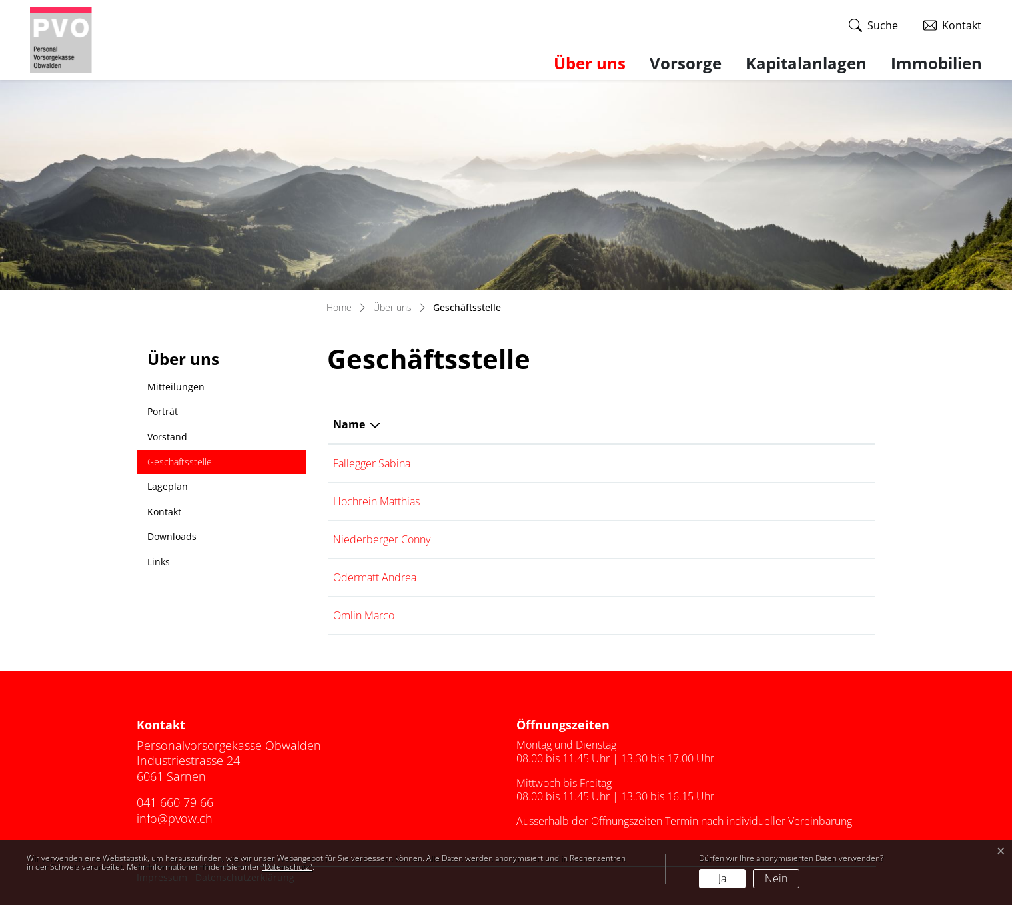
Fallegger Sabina (371, 463)
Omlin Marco (363, 615)
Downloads (172, 536)
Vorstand (167, 436)
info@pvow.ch (175, 818)
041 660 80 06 (824, 539)
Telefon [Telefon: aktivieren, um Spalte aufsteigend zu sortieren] (809, 424)
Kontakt (164, 511)
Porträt (162, 411)
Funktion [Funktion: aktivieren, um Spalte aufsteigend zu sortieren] (480, 424)
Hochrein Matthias (376, 501)
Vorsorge (686, 63)
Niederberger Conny (381, 539)
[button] (873, 25)
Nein (776, 878)
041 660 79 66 (824, 615)
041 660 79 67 (824, 501)
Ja (722, 878)
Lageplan (167, 486)
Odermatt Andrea (374, 577)
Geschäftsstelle (179, 465)
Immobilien (936, 63)
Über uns (590, 63)
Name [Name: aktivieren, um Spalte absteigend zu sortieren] (349, 424)
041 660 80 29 (824, 577)
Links (158, 561)
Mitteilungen (176, 386)
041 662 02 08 (824, 463)
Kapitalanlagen (806, 63)
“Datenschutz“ (287, 866)
